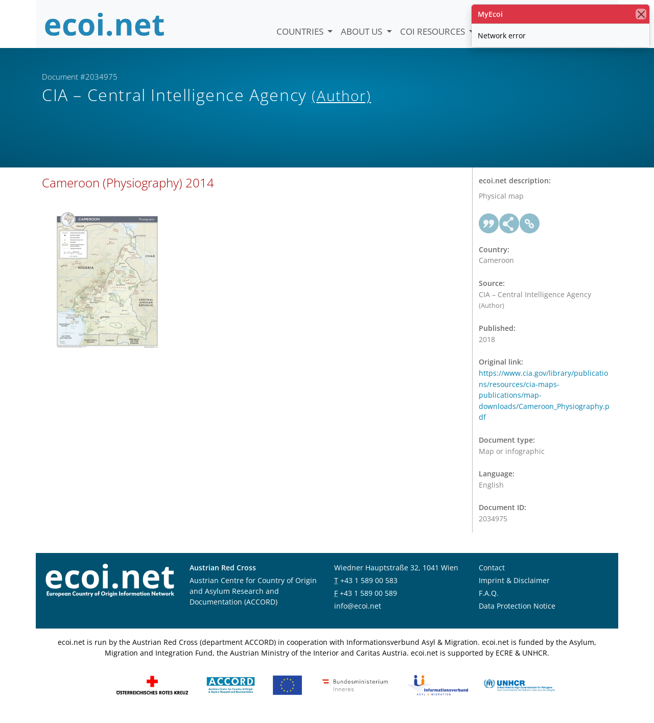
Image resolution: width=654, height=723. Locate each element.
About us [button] (362, 31)
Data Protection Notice (517, 611)
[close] (641, 14)
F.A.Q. (489, 599)
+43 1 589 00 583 (369, 586)
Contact (492, 573)
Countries (300, 31)
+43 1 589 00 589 (368, 599)
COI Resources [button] (433, 31)
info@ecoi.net (357, 611)
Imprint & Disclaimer (514, 586)
